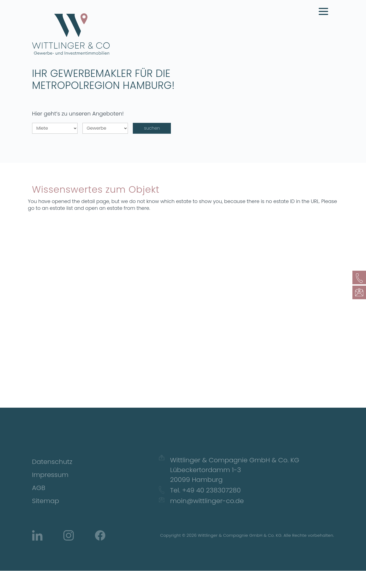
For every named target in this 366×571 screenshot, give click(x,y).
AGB (38, 487)
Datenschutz (52, 461)
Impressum (50, 474)
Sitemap (45, 500)
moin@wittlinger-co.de (207, 500)
